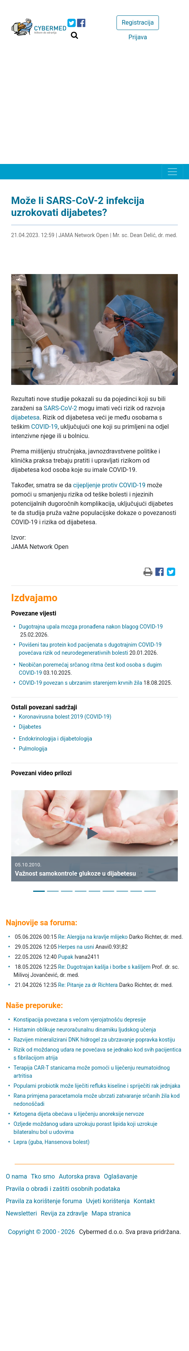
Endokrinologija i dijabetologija (55, 739)
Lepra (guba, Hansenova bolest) (51, 1142)
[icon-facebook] (81, 23)
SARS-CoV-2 (60, 408)
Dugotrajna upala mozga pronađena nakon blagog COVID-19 (91, 627)
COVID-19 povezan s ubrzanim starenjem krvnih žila (80, 683)
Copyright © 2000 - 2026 (41, 1232)
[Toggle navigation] (172, 171)
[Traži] (74, 35)
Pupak (65, 957)
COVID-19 (44, 426)
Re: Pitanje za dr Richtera (88, 985)
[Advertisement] (94, 106)
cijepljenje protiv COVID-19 (109, 485)
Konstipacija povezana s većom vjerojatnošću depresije (80, 1020)
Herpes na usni (77, 947)
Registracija (138, 22)
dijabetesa (25, 417)
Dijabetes (30, 727)
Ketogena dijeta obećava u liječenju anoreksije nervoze (79, 1114)
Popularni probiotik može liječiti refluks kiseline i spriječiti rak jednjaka (97, 1086)
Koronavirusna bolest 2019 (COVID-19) (65, 717)
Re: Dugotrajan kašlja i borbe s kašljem (104, 967)
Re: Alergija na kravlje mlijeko (93, 937)
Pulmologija (33, 749)
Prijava (137, 37)
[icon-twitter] (71, 23)
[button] (17, 842)
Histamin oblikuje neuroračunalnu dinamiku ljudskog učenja (85, 1030)
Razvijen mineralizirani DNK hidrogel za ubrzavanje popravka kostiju (94, 1040)
